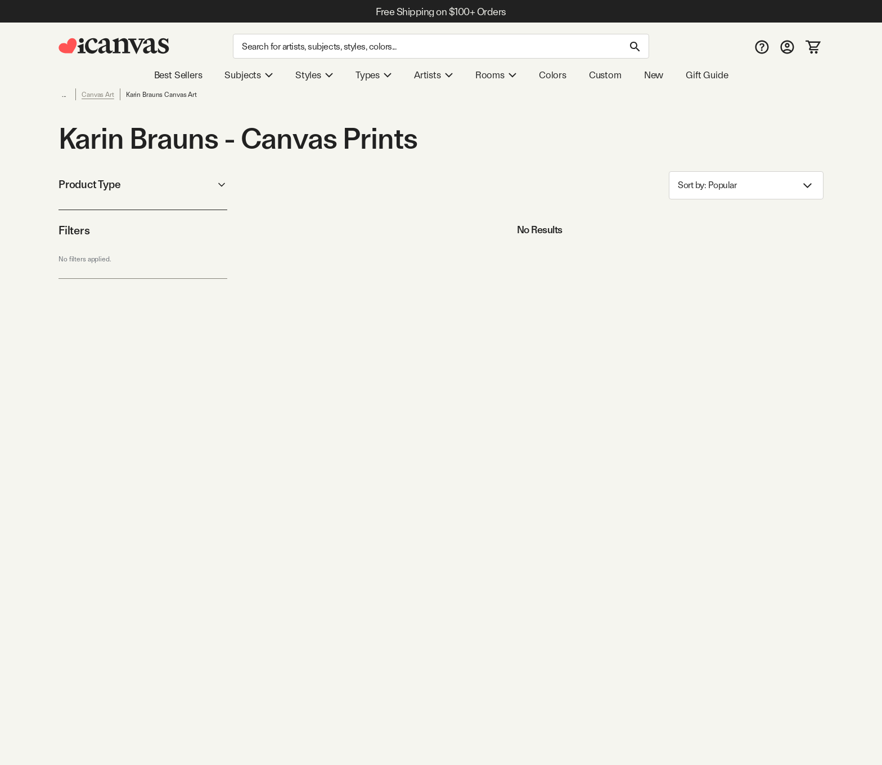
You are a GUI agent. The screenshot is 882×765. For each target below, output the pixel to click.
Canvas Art (98, 95)
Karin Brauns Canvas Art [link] (161, 95)
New (653, 75)
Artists (433, 75)
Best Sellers (178, 75)
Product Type (142, 184)
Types (374, 75)
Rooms (495, 75)
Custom (605, 75)
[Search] (441, 46)
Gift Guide (707, 75)
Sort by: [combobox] (746, 186)
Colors (552, 75)
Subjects (248, 75)
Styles (314, 75)
